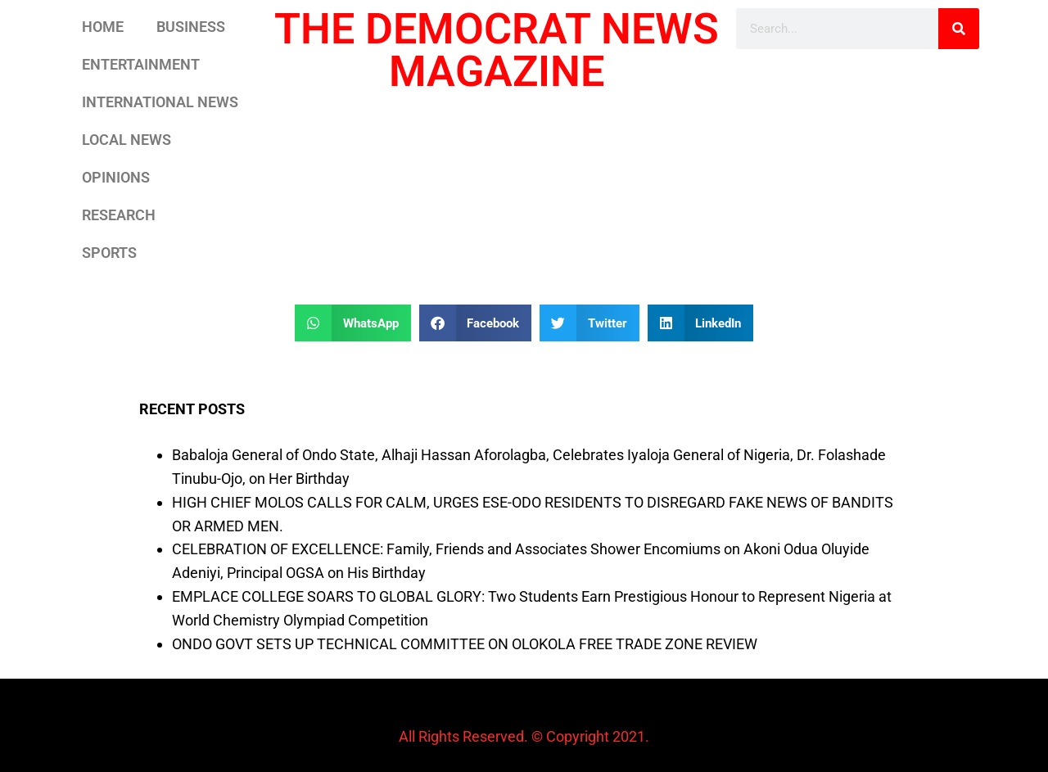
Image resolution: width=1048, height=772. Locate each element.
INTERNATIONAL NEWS (160, 102)
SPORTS (109, 252)
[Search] (958, 28)
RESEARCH (119, 214)
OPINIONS (116, 177)
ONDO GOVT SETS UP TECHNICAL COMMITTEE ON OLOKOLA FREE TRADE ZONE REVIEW (464, 643)
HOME (103, 26)
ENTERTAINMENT (141, 64)
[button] (353, 323)
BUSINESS (190, 26)
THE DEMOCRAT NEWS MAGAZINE (496, 50)
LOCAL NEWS (126, 139)
